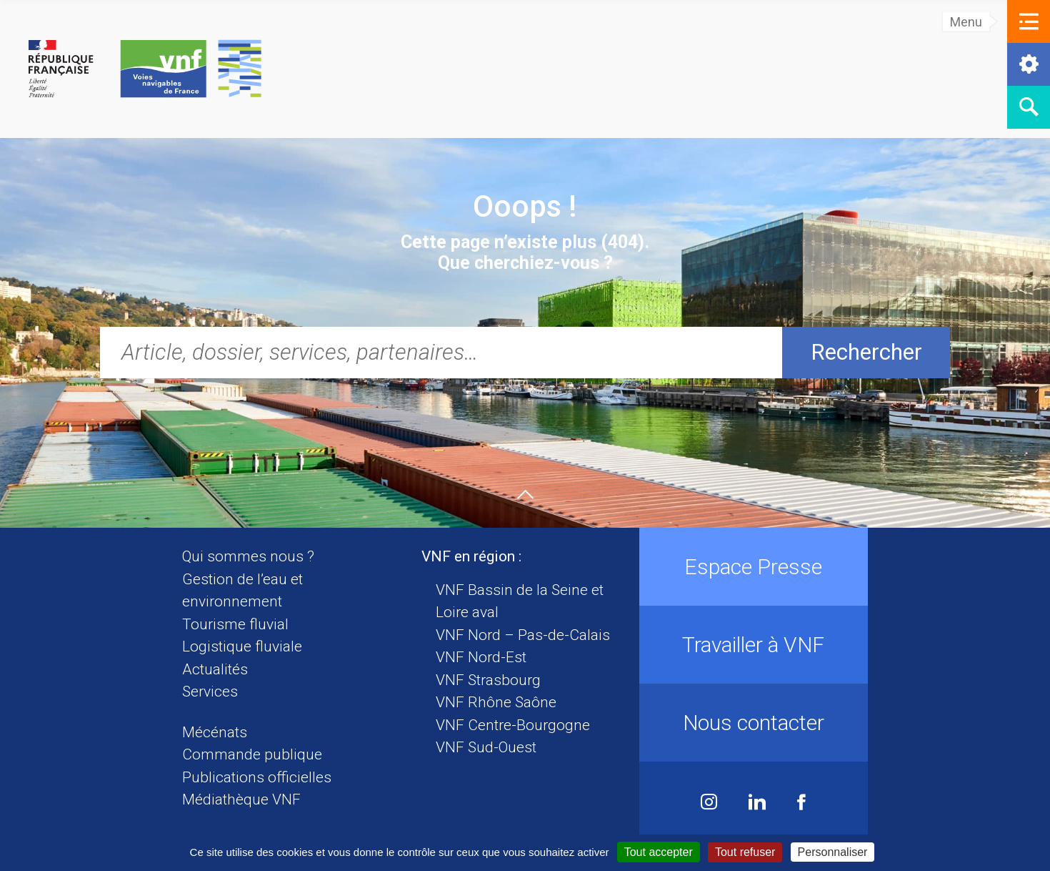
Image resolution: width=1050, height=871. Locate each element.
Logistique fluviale (242, 646)
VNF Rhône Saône (496, 702)
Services (210, 691)
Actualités (215, 669)
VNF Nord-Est (481, 657)
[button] (1028, 21)
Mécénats (214, 732)
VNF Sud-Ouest (486, 747)
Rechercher (866, 352)
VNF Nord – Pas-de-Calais (523, 635)
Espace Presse (753, 566)
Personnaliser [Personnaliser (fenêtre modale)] (833, 852)
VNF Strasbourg (488, 680)
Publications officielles (256, 777)
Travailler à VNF (753, 644)
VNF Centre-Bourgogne (513, 725)
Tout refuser (745, 852)
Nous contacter (753, 722)
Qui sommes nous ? (248, 556)
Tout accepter (658, 852)
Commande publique (252, 754)
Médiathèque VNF (241, 799)
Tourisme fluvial (235, 624)
